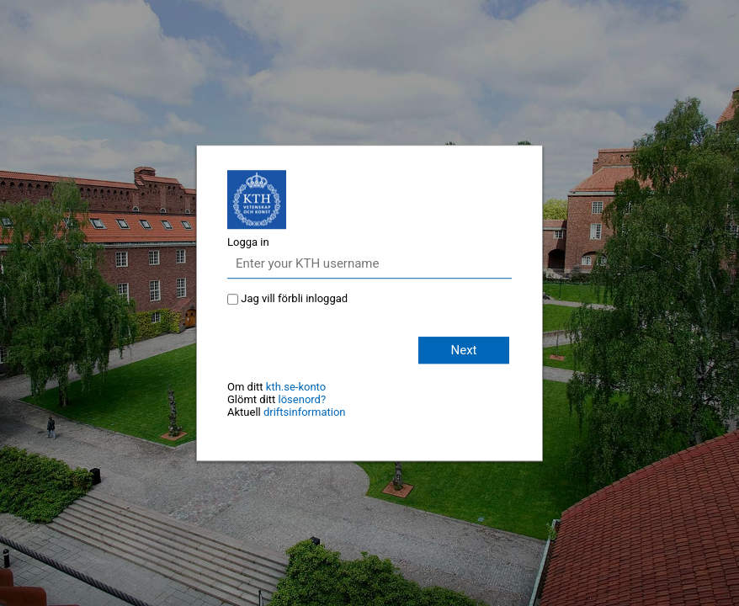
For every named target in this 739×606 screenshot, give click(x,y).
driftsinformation (304, 412)
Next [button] (463, 350)
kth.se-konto (296, 386)
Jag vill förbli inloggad (294, 298)
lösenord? (303, 399)
